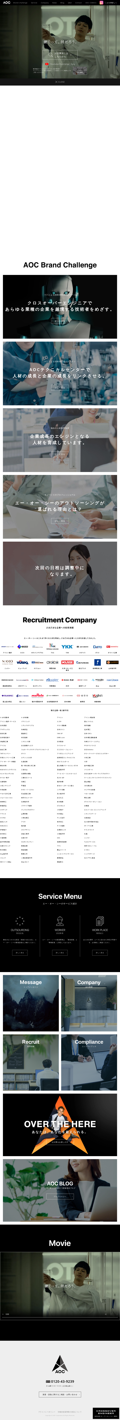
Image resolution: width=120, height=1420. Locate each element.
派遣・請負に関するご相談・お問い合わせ (60, 1394)
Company (45, 3)
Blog (62, 3)
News (54, 3)
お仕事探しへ (111, 3)
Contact (78, 3)
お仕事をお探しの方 (60, 1142)
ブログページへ (60, 1196)
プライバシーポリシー (46, 1412)
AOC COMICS (91, 3)
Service (34, 3)
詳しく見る (60, 321)
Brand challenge (20, 3)
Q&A (70, 3)
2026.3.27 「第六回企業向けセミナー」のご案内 (22, 89)
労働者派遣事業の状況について (70, 1412)
